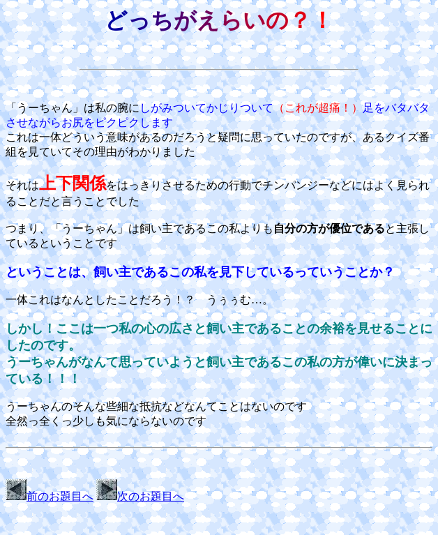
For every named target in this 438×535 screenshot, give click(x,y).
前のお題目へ (49, 496)
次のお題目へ (140, 496)
